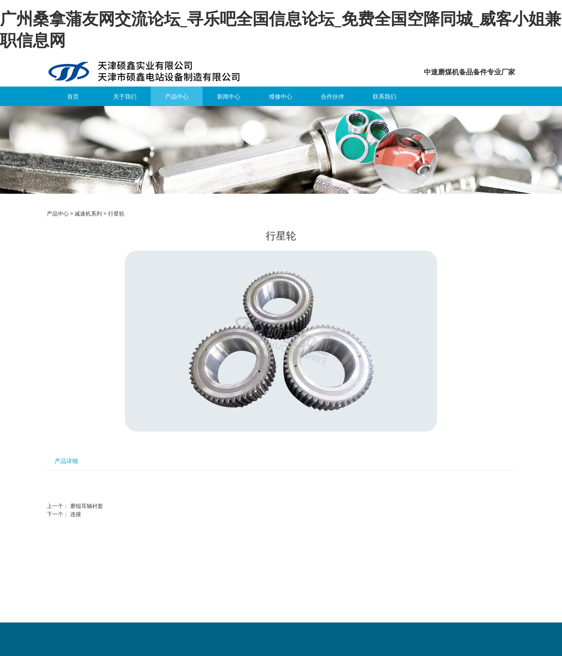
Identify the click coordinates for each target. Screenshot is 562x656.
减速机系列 (88, 213)
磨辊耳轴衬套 (86, 505)
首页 (73, 96)
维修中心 (280, 96)
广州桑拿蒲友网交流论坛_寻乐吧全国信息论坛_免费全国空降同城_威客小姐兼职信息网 (280, 29)
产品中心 (177, 96)
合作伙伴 (332, 96)
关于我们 (125, 96)
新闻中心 (228, 96)
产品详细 (66, 461)
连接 (75, 514)
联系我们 (384, 96)
